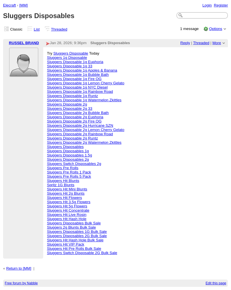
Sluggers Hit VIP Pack (65, 244)
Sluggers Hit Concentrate (68, 210)
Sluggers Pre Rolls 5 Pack (69, 176)
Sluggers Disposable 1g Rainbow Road (80, 91)
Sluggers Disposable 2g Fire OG (74, 121)
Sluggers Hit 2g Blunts (65, 193)
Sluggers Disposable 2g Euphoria (75, 117)
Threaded (59, 29)
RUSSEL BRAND (24, 43)
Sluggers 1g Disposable (67, 57)
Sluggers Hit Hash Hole (66, 219)
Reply (185, 43)
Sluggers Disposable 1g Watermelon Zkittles (84, 100)
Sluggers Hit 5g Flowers (67, 206)
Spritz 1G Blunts (60, 185)
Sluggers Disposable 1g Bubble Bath (78, 74)
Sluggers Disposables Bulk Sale (74, 223)
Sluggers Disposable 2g (67, 104)
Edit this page (216, 283)
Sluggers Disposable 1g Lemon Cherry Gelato (85, 83)
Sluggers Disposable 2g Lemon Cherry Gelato (85, 130)
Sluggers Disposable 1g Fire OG (74, 79)
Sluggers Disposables (65, 147)
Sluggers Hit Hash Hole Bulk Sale (75, 240)
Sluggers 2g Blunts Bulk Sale (71, 227)
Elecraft (9, 5)
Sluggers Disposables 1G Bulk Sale (77, 231)
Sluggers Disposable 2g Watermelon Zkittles (84, 142)
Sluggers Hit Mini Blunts (67, 189)
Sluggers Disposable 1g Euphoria (75, 62)
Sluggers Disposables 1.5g (69, 155)
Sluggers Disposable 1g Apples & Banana (82, 70)
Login (207, 5)
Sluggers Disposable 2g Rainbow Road (80, 134)
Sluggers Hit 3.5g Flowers (68, 202)
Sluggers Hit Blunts (63, 181)
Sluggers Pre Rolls (62, 168)
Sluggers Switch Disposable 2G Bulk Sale (82, 253)
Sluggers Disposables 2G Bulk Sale (77, 236)
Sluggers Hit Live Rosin (66, 214)
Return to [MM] (18, 268)
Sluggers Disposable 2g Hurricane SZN (80, 125)
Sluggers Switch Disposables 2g (74, 164)
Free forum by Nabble (21, 283)
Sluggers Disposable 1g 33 (69, 66)
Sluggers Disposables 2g (68, 159)
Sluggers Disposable (70, 53)
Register (221, 5)
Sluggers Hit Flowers (64, 198)
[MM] (23, 5)
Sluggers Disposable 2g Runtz (72, 138)
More (216, 43)
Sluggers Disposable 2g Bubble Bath (78, 113)
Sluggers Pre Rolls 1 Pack (69, 172)
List (37, 29)
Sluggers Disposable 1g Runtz (72, 96)
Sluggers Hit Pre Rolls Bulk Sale (74, 248)
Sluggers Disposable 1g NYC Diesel (77, 87)
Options (215, 29)
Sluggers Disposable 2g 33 (69, 108)
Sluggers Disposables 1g (68, 151)
